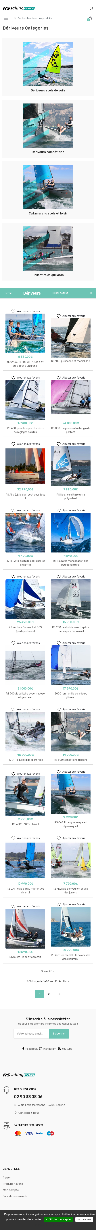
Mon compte (11, 1190)
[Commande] (72, 293)
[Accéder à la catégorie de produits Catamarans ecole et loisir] (48, 190)
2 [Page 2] (49, 994)
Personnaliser (84, 1219)
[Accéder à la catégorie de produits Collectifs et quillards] (48, 252)
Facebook (30, 1048)
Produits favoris (13, 1183)
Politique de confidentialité (50, 1225)
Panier (7, 1177)
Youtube (65, 1048)
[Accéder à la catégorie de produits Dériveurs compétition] (48, 129)
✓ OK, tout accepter (58, 1219)
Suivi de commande (15, 1196)
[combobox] (48, 18)
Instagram (47, 1048)
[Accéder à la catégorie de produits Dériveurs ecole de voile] (48, 67)
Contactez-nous (26, 1112)
